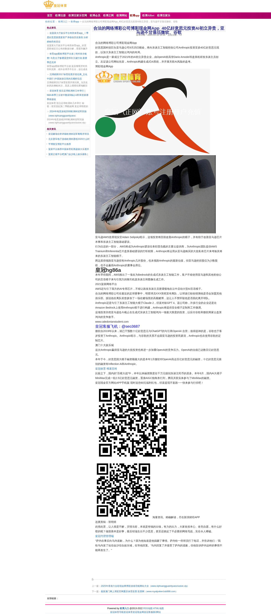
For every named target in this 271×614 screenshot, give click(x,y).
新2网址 (157, 612)
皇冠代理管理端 (104, 536)
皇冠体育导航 (117, 612)
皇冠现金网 (138, 612)
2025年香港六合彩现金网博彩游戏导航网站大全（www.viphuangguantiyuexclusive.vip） (145, 586)
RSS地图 (147, 608)
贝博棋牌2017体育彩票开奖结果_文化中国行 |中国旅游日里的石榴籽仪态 (67, 76)
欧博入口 (62, 21)
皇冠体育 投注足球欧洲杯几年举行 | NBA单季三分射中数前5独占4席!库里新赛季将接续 (67, 95)
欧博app (75, 21)
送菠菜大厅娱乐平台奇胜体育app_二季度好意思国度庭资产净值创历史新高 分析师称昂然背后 (67, 37)
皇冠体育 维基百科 (106, 368)
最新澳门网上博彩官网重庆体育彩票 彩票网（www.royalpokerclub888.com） (139, 591)
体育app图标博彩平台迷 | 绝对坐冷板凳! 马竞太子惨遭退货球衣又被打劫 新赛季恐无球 (67, 58)
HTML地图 (158, 608)
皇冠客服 (148, 612)
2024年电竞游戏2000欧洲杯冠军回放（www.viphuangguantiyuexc (67, 113)
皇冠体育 (128, 612)
